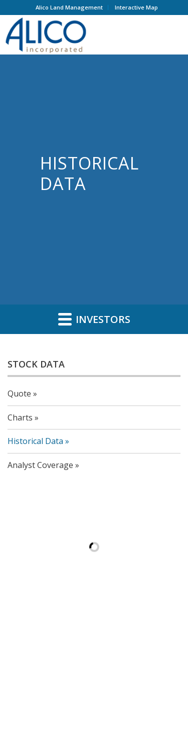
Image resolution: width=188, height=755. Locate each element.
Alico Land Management (69, 7)
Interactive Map (136, 7)
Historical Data (35, 441)
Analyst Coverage (40, 465)
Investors (94, 319)
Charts (20, 417)
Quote (19, 393)
